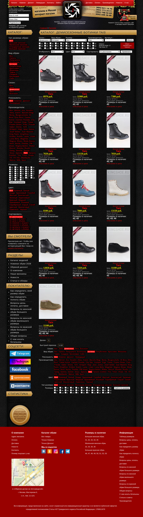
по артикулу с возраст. (20, 227)
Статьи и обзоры (19, 281)
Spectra (84, 372)
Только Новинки (47, 440)
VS (126, 372)
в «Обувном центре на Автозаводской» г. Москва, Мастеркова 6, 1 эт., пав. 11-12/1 (27, 492)
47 (62, 46)
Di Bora (124, 360)
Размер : (69, 38)
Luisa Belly (99, 367)
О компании (16, 270)
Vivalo (120, 372)
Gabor (63, 365)
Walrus (71, 374)
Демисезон (69, 349)
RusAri (125, 369)
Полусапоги (71, 352)
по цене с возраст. (18, 219)
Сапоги (62, 352)
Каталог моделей (19, 260)
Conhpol (97, 362)
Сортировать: (93, 52)
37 (68, 43)
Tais (90, 372)
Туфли (57, 354)
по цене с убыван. (18, 221)
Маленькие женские (83, 385)
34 (51, 43)
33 (46, 43)
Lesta (85, 367)
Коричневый (59, 380)
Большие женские (66, 385)
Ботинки (91, 352)
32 (41, 43)
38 (73, 43)
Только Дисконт (47, 443)
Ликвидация (40, 3)
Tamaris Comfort (99, 372)
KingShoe (64, 367)
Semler (71, 372)
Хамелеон (80, 382)
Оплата (97, 3)
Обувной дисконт (19, 267)
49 (73, 46)
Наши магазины (18, 274)
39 (78, 43)
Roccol (111, 369)
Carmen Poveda (77, 362)
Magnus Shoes (120, 367)
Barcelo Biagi (95, 360)
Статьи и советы (126, 497)
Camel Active (64, 362)
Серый (121, 380)
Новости (119, 3)
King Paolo (14, 134)
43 (41, 46)
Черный (89, 382)
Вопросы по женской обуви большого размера (21, 312)
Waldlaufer (63, 374)
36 (62, 43)
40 (84, 43)
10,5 (89, 48)
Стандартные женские (102, 385)
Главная (43, 28)
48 (68, 46)
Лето (77, 349)
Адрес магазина (17, 437)
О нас (126, 3)
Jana (94, 365)
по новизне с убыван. (19, 225)
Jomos (100, 365)
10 (84, 48)
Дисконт (31, 3)
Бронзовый (87, 377)
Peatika (75, 369)
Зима (61, 349)
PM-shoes (84, 369)
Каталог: (15, 32)
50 (78, 46)
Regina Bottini (95, 369)
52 (89, 46)
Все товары (46, 437)
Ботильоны (82, 352)
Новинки (22, 3)
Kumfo (79, 367)
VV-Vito (16, 158)
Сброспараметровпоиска (127, 45)
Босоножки (74, 354)
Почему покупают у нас (20, 453)
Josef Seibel (109, 365)
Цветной (58, 382)
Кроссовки (112, 352)
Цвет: (68, 52)
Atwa (80, 360)
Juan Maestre (121, 365)
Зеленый (127, 377)
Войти (58, 3)
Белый (71, 377)
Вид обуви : (56, 38)
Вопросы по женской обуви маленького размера (21, 321)
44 (46, 46)
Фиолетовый (68, 382)
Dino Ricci (19, 117)
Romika (118, 369)
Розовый (100, 380)
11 (94, 48)
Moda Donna (29, 141)
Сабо (82, 354)
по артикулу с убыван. (20, 229)
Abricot (62, 360)
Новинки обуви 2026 (20, 264)
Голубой (97, 377)
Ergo (104, 362)
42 (94, 43)
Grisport (83, 365)
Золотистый (116, 377)
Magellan (109, 367)
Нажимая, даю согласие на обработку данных (17, 26)
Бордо (78, 377)
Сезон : (42, 38)
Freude (57, 365)
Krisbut (72, 367)
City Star (89, 362)
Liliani (91, 367)
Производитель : (95, 38)
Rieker (104, 369)
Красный (70, 380)
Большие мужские (120, 385)
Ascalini (73, 360)
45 (51, 46)
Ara (67, 360)
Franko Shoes (119, 362)
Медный (79, 380)
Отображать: (44, 52)
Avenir (85, 360)
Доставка (89, 3)
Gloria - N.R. (73, 365)
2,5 (57, 48)
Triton (114, 372)
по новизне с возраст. (19, 223)
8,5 (68, 48)
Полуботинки (101, 352)
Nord (63, 369)
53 (94, 46)
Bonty (104, 360)
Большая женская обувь (94, 437)
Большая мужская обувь (94, 450)
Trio (109, 372)
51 (84, 46)
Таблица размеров (127, 437)
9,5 (78, 48)
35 (57, 43)
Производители (108, 3)
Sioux (77, 372)
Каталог (14, 3)
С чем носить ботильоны (129, 494)
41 (89, 43)
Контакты (50, 3)
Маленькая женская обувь (95, 443)
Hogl (89, 365)
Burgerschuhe (113, 360)
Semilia (64, 372)
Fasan (110, 362)
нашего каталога (15, 248)
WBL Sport (80, 374)
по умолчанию (16, 217)
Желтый (106, 377)
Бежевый (63, 377)
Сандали (64, 354)
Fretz (128, 362)
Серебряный (110, 380)
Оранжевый (89, 380)
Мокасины (122, 352)
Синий (127, 380)
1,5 (46, 48)
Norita (68, 369)
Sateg (56, 372)
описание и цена (46, 106)
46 (57, 46)
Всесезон (84, 349)
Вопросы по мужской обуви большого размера (21, 330)
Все (56, 349)
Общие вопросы (18, 336)
